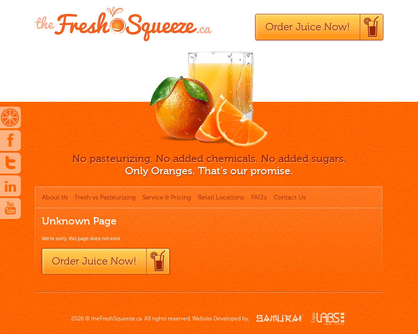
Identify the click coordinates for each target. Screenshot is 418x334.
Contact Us (290, 197)
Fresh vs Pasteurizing (105, 197)
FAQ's (259, 197)
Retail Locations (221, 197)
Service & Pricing (166, 197)
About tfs (55, 197)
